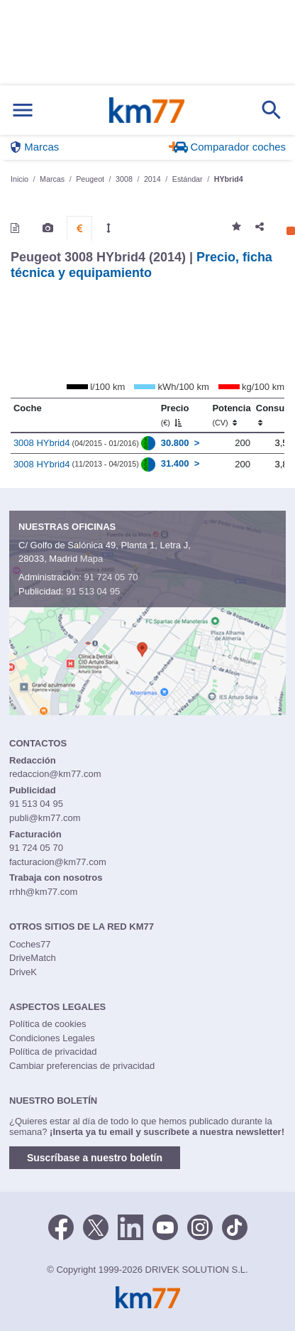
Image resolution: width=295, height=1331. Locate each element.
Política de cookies (47, 1023)
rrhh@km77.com (43, 891)
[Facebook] (61, 1226)
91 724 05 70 (111, 577)
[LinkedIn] (130, 1226)
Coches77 (30, 944)
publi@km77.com (45, 818)
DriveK (23, 972)
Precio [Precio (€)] (175, 415)
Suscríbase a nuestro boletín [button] (94, 1157)
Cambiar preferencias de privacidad (82, 1065)
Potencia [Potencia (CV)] (231, 415)
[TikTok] (234, 1226)
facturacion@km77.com (57, 862)
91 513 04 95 (93, 591)
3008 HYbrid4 (41, 443)
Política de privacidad (53, 1051)
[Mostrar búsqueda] (271, 110)
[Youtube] (165, 1226)
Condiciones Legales (52, 1038)
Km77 (146, 110)
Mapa (92, 558)
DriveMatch (32, 957)
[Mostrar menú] (22, 110)
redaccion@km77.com (55, 773)
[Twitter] (95, 1226)
